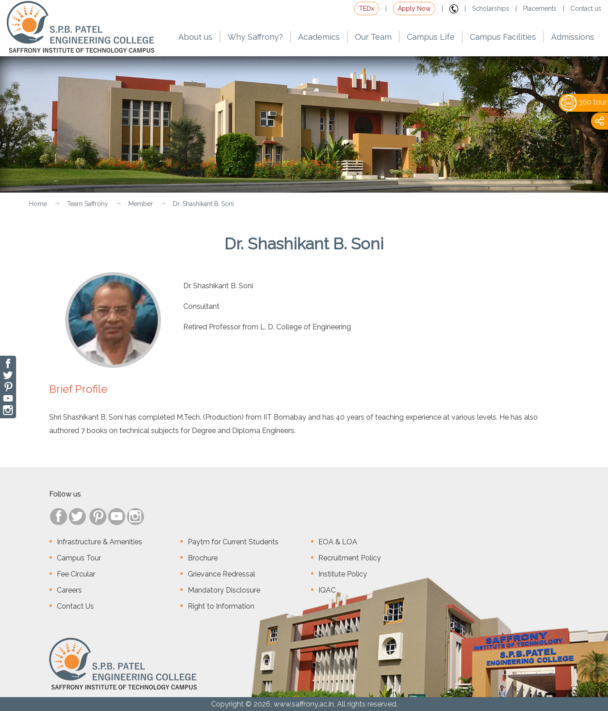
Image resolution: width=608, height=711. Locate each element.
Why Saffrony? (255, 37)
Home (38, 203)
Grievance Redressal (221, 574)
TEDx (366, 8)
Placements (540, 8)
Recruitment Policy (349, 558)
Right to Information (221, 606)
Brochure (203, 558)
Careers (69, 590)
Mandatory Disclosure (224, 590)
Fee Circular (76, 574)
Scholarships (490, 8)
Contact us (585, 8)
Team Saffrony (87, 203)
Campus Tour (79, 558)
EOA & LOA (337, 542)
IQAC (327, 590)
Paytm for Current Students (233, 542)
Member (140, 203)
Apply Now (414, 8)
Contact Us (75, 606)
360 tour (584, 102)
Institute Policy (342, 574)
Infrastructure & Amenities (99, 542)
